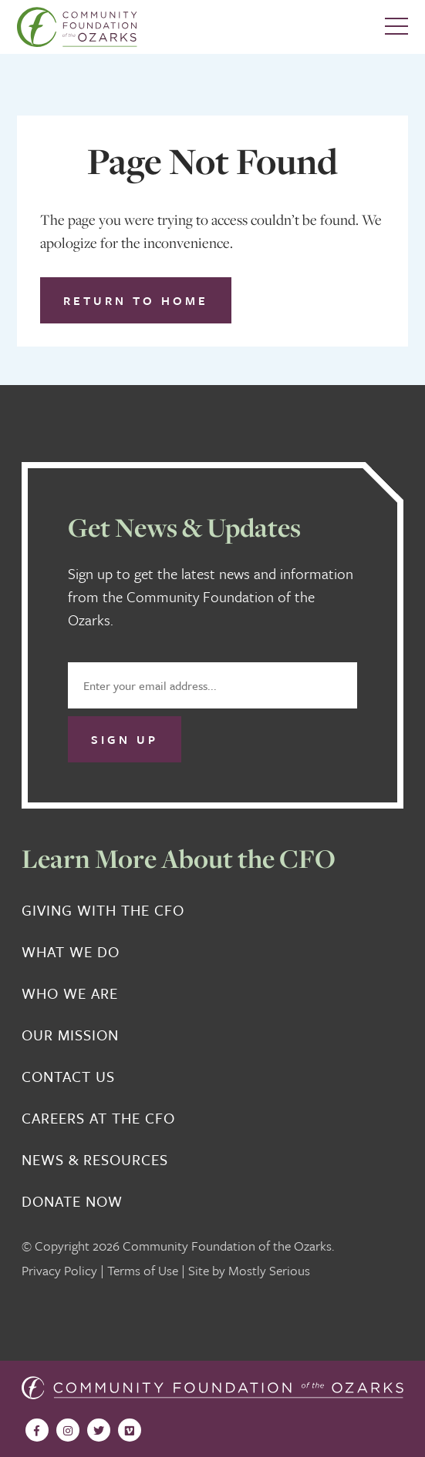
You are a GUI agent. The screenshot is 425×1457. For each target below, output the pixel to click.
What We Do (71, 952)
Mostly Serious (269, 1270)
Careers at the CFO (98, 1118)
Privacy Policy (59, 1270)
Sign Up (124, 739)
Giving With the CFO (103, 910)
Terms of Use (142, 1270)
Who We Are (70, 993)
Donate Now (72, 1201)
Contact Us (68, 1076)
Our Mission (70, 1035)
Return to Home (135, 300)
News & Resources (95, 1160)
